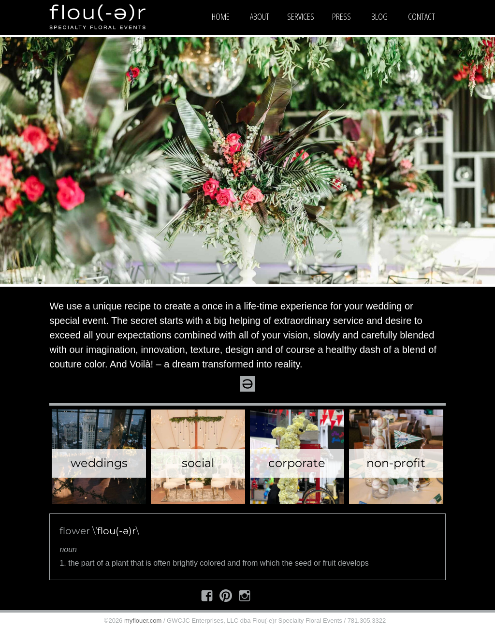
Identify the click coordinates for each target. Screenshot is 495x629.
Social (198, 463)
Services (300, 16)
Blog (379, 16)
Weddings (99, 463)
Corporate (296, 463)
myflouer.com (142, 620)
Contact (421, 16)
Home (221, 16)
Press (341, 16)
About (259, 16)
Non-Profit (395, 463)
